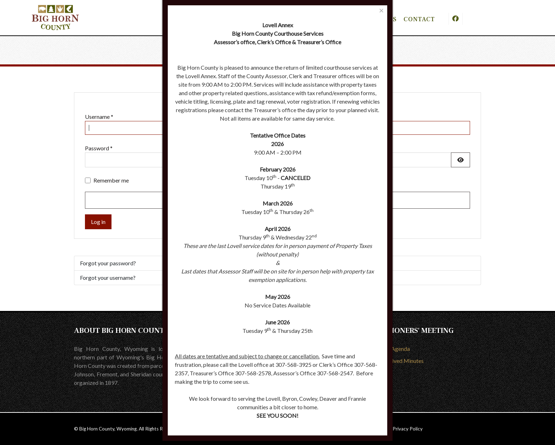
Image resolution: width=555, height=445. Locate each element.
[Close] (381, 10)
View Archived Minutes (395, 360)
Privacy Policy (408, 429)
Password (99, 148)
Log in (98, 221)
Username (99, 116)
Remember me (111, 180)
